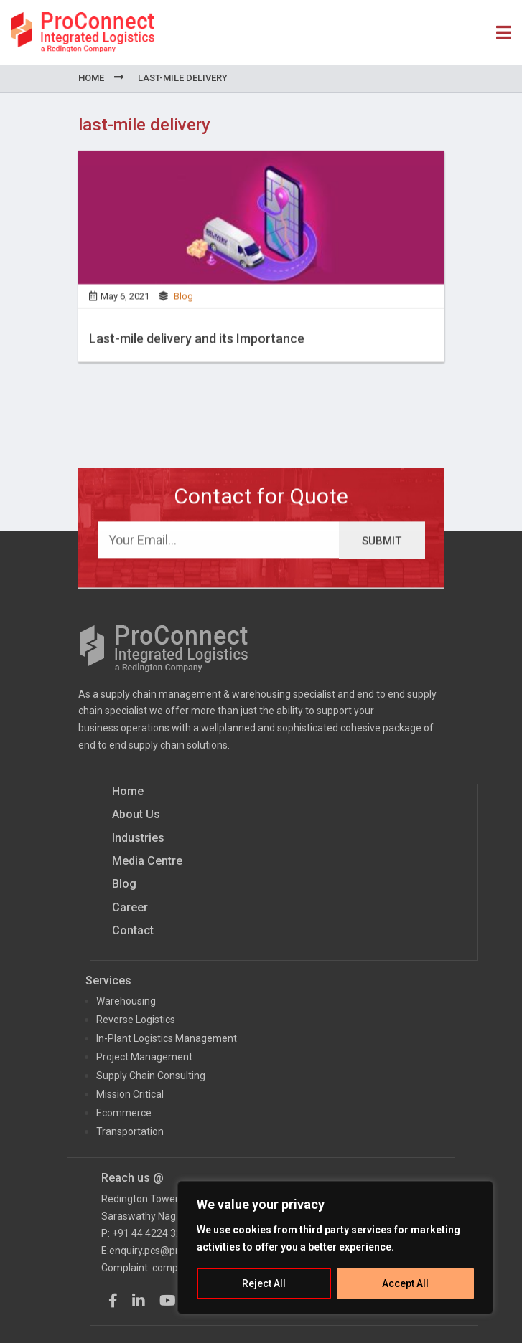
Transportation (130, 1131)
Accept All (405, 1283)
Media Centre (147, 861)
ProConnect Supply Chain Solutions (82, 32)
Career (130, 907)
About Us (136, 814)
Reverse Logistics (135, 1019)
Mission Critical (130, 1094)
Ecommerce (124, 1113)
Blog (183, 300)
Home (91, 77)
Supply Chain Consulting (150, 1075)
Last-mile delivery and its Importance (196, 343)
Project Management (144, 1057)
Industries (138, 838)
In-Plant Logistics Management (166, 1038)
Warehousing (126, 1001)
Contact (133, 930)
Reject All (264, 1283)
